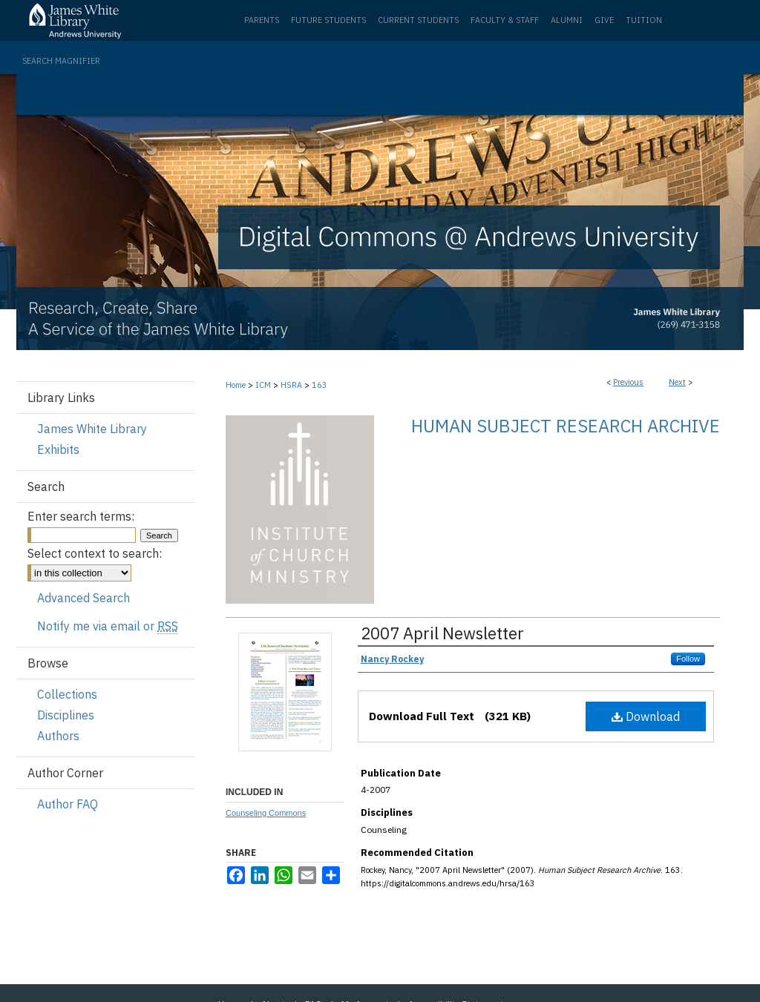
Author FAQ (67, 804)
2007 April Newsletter (442, 633)
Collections (67, 694)
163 (319, 385)
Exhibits (58, 449)
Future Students (328, 20)
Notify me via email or (107, 626)
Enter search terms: (80, 516)
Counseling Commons (266, 812)
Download (646, 716)
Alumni (567, 20)
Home (236, 385)
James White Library (92, 428)
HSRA (291, 385)
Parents (261, 20)
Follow (688, 658)
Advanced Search (83, 597)
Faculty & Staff (505, 20)
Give (604, 20)
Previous (628, 382)
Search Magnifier (61, 61)
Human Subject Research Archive (565, 426)
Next (677, 382)
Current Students (418, 20)
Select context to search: (94, 553)
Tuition (644, 20)
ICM (263, 385)
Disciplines (65, 715)
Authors (58, 735)
